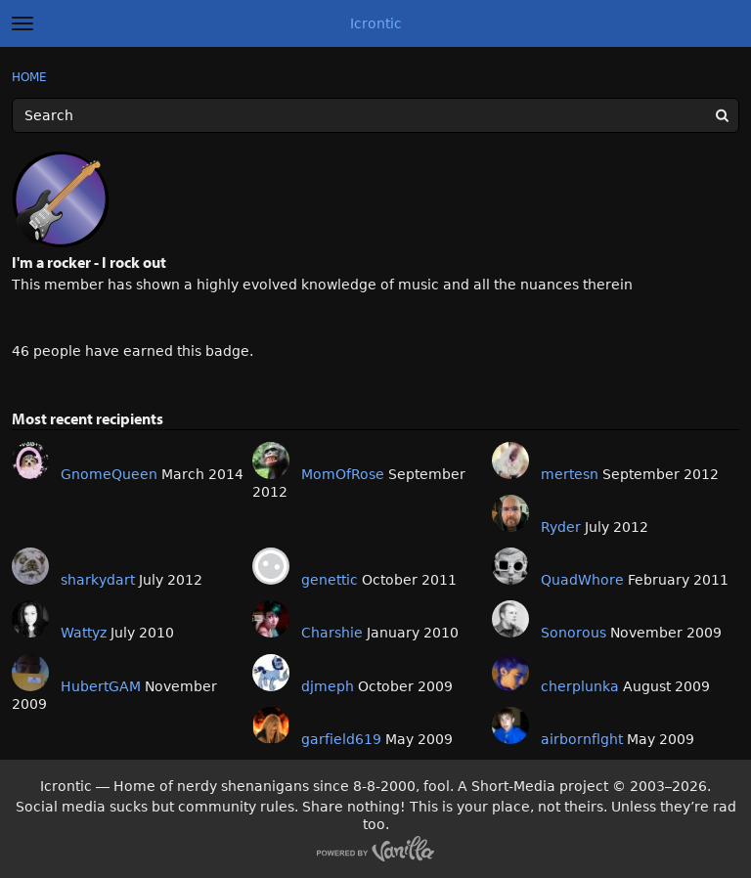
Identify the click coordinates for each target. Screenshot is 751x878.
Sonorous (573, 632)
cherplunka (580, 686)
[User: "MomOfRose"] (270, 460)
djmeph (327, 686)
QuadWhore (582, 580)
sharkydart (98, 580)
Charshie (332, 632)
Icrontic (376, 23)
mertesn (569, 474)
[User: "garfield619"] (270, 725)
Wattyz (84, 632)
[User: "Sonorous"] (510, 618)
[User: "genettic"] (270, 566)
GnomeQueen (109, 474)
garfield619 (341, 739)
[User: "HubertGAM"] (30, 672)
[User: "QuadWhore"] (510, 566)
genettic (329, 580)
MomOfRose (342, 474)
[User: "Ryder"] (510, 513)
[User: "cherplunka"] (510, 672)
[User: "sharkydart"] (30, 566)
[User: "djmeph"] (270, 672)
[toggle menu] (22, 23)
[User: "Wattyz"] (30, 618)
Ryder (561, 527)
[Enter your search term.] (375, 115)
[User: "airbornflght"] (510, 725)
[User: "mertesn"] (510, 460)
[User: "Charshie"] (270, 618)
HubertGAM (101, 686)
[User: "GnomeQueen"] (30, 460)
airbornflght (582, 739)
